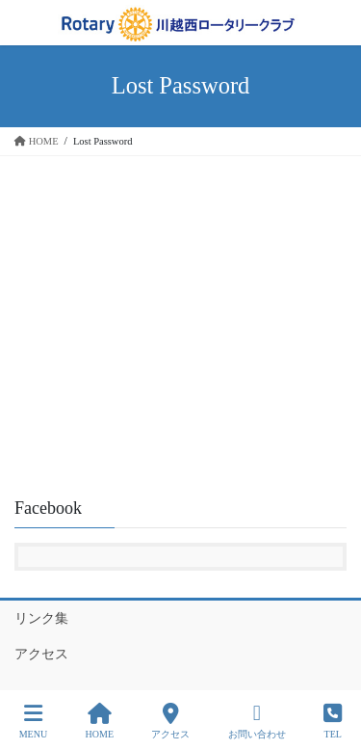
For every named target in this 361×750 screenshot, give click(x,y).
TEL (332, 721)
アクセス (41, 654)
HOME (100, 721)
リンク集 (41, 618)
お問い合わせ (257, 721)
